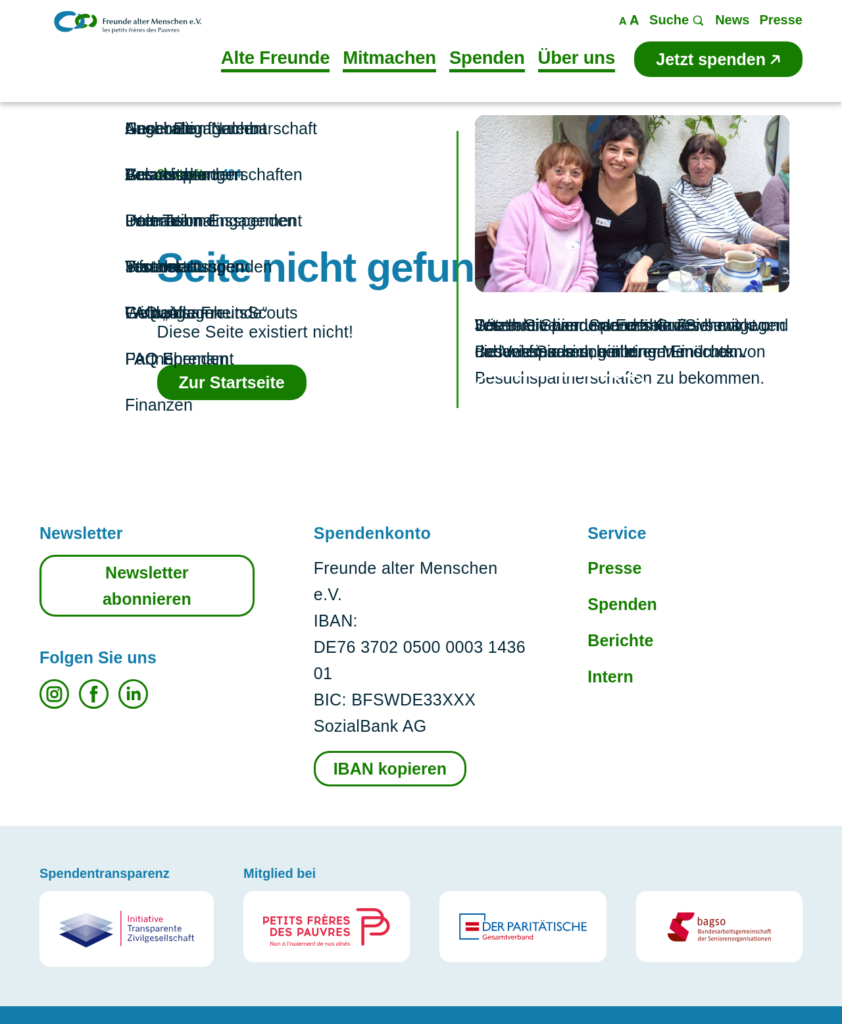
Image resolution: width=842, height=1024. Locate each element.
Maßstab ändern (629, 20)
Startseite (183, 173)
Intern (610, 676)
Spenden (622, 604)
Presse (614, 568)
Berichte (620, 640)
